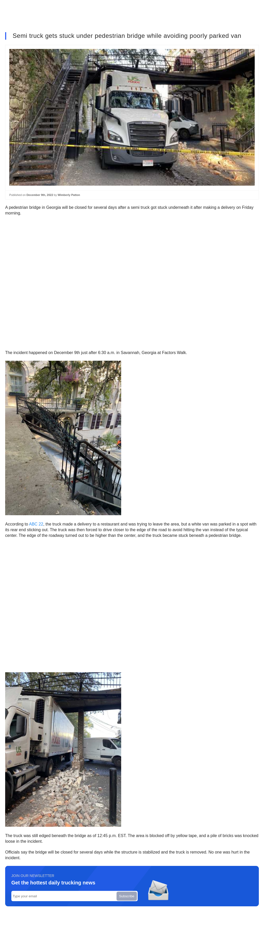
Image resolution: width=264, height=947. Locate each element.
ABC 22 (36, 524)
